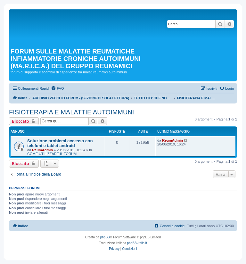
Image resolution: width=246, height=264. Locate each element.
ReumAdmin (42, 150)
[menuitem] (57, 88)
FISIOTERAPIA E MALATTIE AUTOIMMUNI (71, 112)
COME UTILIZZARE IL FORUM (52, 154)
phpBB (105, 237)
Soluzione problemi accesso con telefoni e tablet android (60, 143)
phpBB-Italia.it (137, 243)
